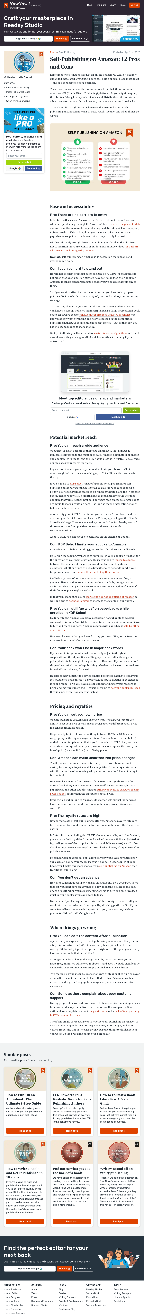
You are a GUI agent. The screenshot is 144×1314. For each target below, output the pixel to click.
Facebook (33, 168)
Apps (36, 5)
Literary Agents (122, 1297)
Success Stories (39, 1305)
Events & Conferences (71, 1301)
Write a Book (92, 1293)
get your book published (125, 688)
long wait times (98, 1011)
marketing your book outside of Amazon (110, 597)
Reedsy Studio (94, 1289)
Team (34, 1293)
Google (15, 168)
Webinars (63, 1305)
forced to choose (125, 560)
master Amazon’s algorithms (110, 333)
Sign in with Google (28, 38)
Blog (89, 5)
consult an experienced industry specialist (104, 314)
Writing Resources (95, 1305)
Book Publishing (66, 52)
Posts (53, 52)
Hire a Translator (12, 1309)
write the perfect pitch (126, 224)
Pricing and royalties (17, 96)
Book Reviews (121, 1289)
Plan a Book (92, 1297)
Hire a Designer (12, 1297)
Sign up (61, 38)
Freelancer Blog (67, 1309)
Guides (62, 1293)
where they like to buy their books (98, 572)
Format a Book (94, 1301)
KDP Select (76, 483)
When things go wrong (18, 101)
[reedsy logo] (20, 5)
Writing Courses (67, 1297)
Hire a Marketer (12, 1301)
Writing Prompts (122, 1293)
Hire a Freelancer (13, 1289)
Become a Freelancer (42, 1301)
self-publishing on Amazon (115, 866)
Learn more (80, 38)
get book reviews (79, 601)
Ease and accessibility (17, 87)
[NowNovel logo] (6, 5)
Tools (123, 5)
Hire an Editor (11, 1293)
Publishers (119, 1301)
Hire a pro (100, 5)
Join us (134, 5)
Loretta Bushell (23, 77)
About (34, 1289)
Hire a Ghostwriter (13, 1305)
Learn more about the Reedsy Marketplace (95, 423)
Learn (113, 5)
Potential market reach (18, 92)
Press (34, 1297)
